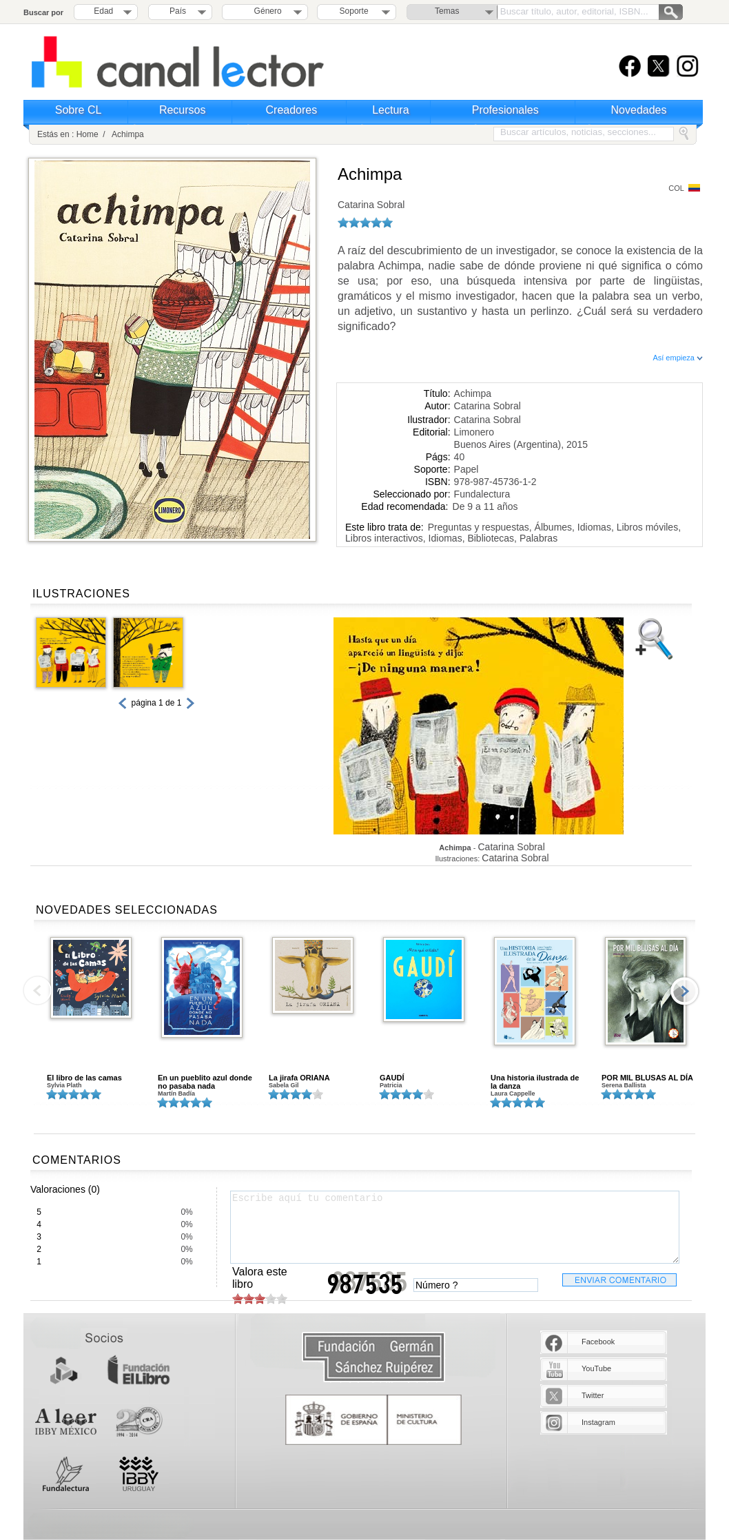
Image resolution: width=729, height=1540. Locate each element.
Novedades (639, 110)
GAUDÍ (392, 1078)
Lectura (390, 110)
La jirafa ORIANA (299, 1078)
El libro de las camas (84, 1078)
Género (265, 11)
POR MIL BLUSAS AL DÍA (647, 1078)
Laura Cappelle (513, 1093)
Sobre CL (78, 110)
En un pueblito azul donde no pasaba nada (205, 1082)
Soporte (354, 11)
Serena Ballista (624, 1085)
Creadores (292, 110)
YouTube (596, 1368)
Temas (447, 11)
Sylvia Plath (64, 1085)
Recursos (182, 110)
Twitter (593, 1395)
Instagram (598, 1422)
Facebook (598, 1341)
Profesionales (505, 110)
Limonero (474, 432)
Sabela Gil (284, 1085)
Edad (103, 11)
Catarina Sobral (371, 204)
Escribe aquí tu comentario (454, 1227)
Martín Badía (176, 1093)
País (178, 11)
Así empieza (678, 357)
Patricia (391, 1085)
